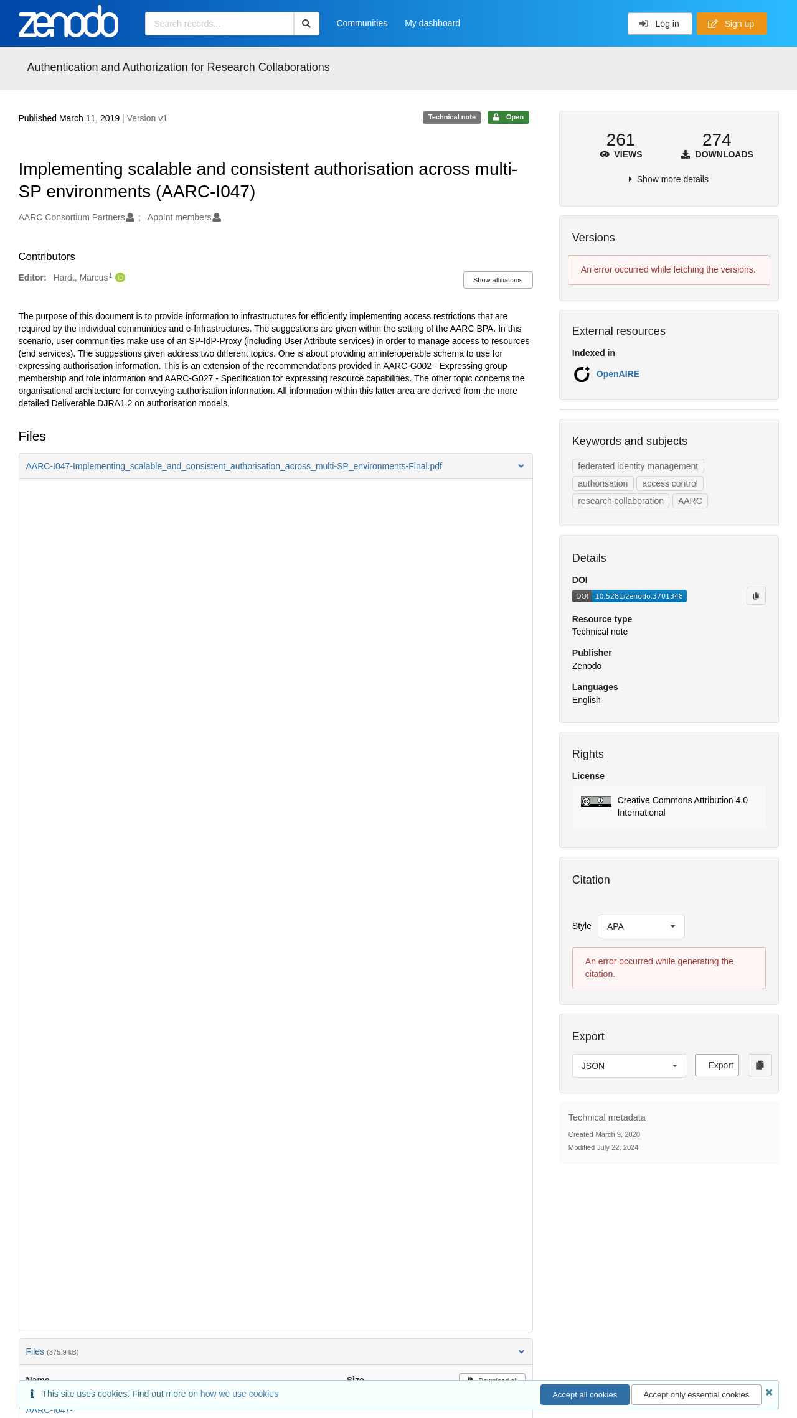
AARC (690, 501)
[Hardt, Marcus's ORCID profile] (118, 278)
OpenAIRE (618, 374)
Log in (659, 24)
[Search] (306, 23)
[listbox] (641, 926)
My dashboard (432, 23)
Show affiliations (497, 280)
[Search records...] (219, 23)
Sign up (731, 24)
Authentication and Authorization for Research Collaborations (178, 67)
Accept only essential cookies (696, 1394)
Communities (362, 23)
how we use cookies (239, 1394)
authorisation (603, 483)
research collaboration (621, 501)
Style (582, 926)
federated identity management (638, 466)
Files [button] (276, 1351)
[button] (276, 466)
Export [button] (720, 1065)
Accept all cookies (584, 1394)
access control (669, 483)
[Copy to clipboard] (756, 595)
